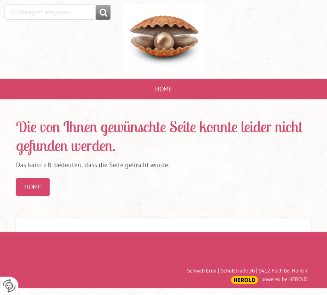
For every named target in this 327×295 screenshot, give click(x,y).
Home (163, 89)
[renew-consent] (9, 286)
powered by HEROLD (284, 279)
